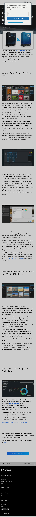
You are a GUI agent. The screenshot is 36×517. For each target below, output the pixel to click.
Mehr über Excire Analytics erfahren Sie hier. (14, 424)
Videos (22, 259)
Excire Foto (15, 59)
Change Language (18, 18)
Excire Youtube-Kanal (9, 259)
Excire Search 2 (20, 51)
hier (5, 443)
